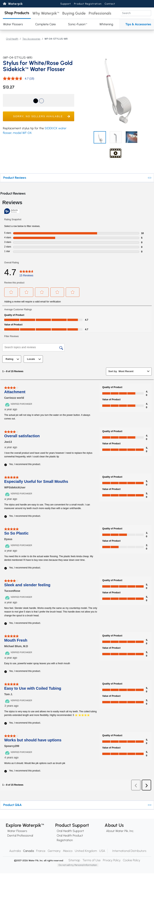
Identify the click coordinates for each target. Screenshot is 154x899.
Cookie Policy (131, 860)
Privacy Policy (112, 860)
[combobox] (132, 371)
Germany (54, 851)
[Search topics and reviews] (33, 347)
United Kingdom (86, 851)
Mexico (67, 851)
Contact (110, 3)
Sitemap (74, 860)
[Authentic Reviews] (12, 211)
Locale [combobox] (34, 359)
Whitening (106, 24)
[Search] (136, 13)
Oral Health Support (70, 831)
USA (102, 851)
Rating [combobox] (13, 359)
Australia (15, 851)
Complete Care (45, 24)
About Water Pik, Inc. (120, 831)
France (40, 851)
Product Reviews (14, 177)
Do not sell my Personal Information (78, 865)
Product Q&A (12, 805)
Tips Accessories (31, 38)
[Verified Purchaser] (19, 403)
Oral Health (12, 38)
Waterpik (15, 4)
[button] (17, 13)
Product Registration (87, 3)
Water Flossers (17, 831)
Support (65, 3)
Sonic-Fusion (77, 24)
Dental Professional (20, 835)
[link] (26, 272)
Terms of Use (91, 860)
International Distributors (129, 851)
